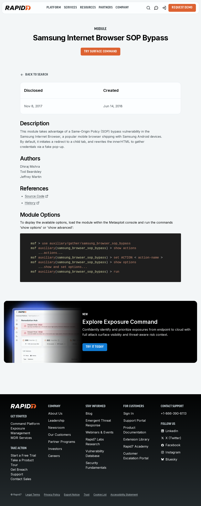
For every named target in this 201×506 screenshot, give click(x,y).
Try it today (95, 347)
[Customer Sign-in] (164, 7)
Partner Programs (61, 442)
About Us (55, 413)
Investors (55, 449)
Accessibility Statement (124, 494)
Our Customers (59, 435)
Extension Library (136, 439)
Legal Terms (33, 494)
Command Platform (25, 424)
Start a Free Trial (23, 455)
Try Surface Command (100, 51)
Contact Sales (21, 479)
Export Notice (72, 494)
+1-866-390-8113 (173, 413)
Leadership (56, 420)
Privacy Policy (52, 494)
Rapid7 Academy (135, 446)
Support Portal (134, 420)
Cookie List (100, 494)
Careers (54, 456)
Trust (87, 494)
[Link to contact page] (156, 7)
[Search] (148, 7)
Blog (89, 413)
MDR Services (21, 438)
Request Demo (182, 7)
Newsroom (56, 428)
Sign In (128, 413)
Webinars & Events (99, 432)
